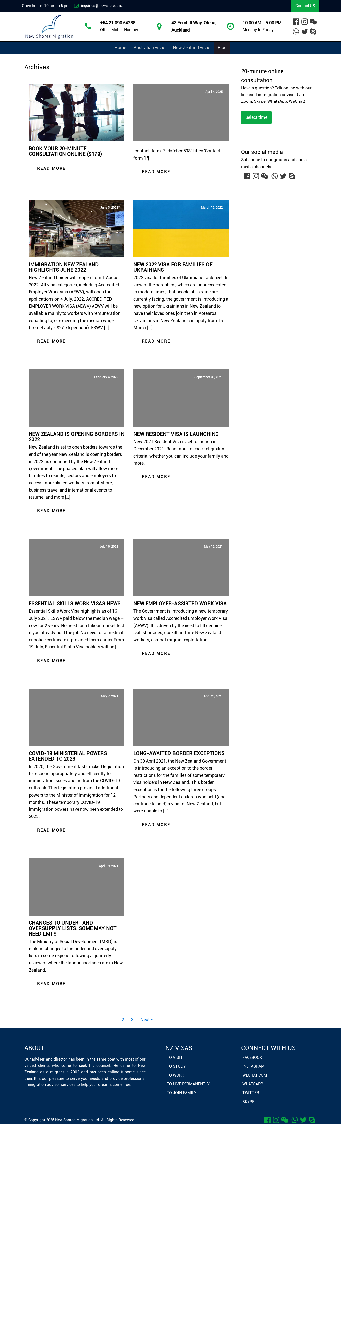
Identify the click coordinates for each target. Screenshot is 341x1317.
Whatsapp (252, 1084)
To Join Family (181, 1092)
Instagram (253, 1066)
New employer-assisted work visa (180, 603)
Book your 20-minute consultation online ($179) (65, 151)
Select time (256, 117)
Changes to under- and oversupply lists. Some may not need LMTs (73, 928)
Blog (222, 47)
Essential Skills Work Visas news (75, 603)
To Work (175, 1075)
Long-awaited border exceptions (179, 753)
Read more (51, 168)
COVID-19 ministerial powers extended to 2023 (68, 756)
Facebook (252, 1057)
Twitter (250, 1092)
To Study (176, 1066)
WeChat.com (254, 1075)
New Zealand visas (191, 47)
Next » (146, 1019)
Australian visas (149, 47)
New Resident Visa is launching (176, 434)
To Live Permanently (188, 1084)
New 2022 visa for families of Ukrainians (173, 267)
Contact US (305, 5)
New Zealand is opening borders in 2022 (76, 436)
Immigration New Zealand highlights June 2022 (64, 267)
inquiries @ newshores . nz (102, 6)
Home (120, 47)
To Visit (175, 1057)
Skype (248, 1101)
